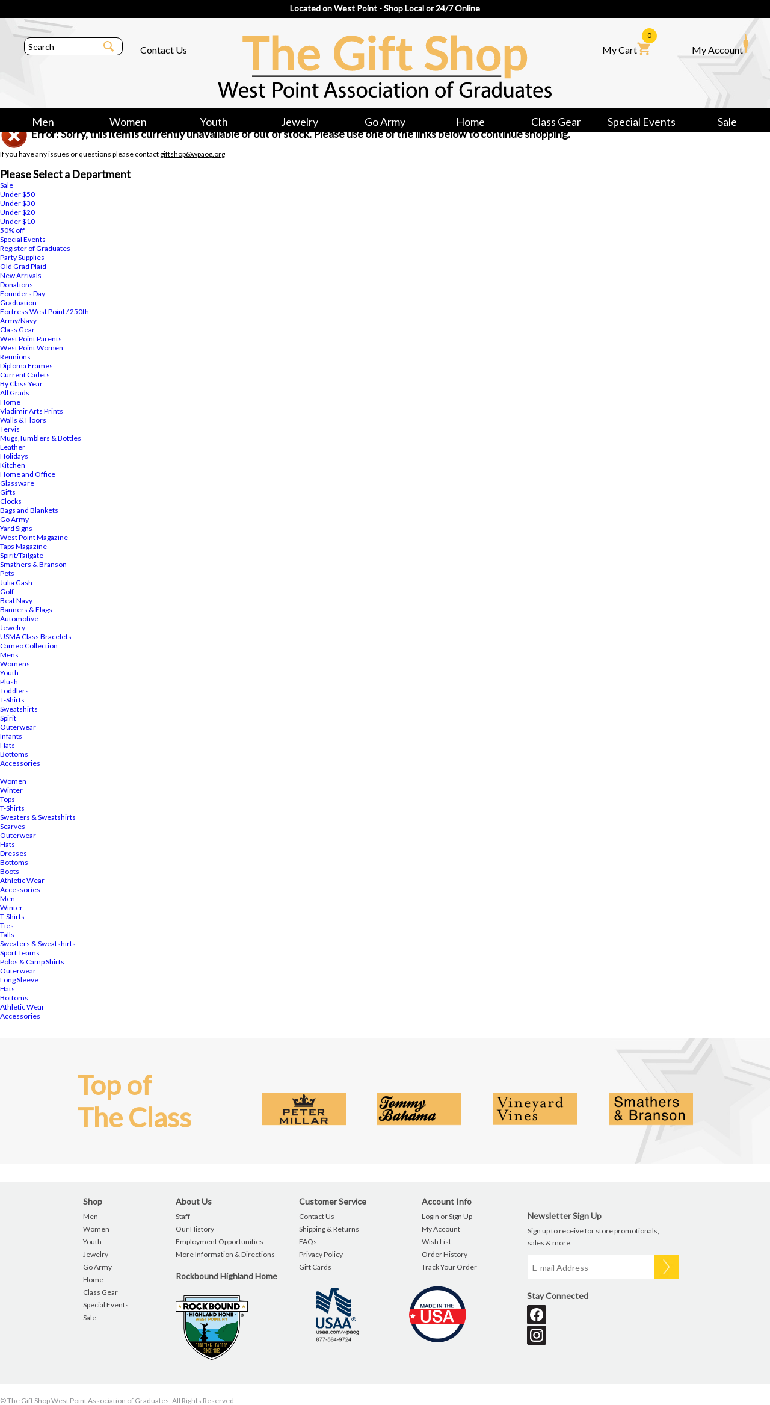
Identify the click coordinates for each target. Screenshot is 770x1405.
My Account (720, 44)
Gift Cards (315, 1266)
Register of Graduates (35, 248)
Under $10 (17, 221)
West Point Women (31, 347)
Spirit (8, 717)
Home (470, 121)
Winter (11, 790)
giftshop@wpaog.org (192, 153)
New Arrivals (21, 275)
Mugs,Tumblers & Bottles (40, 437)
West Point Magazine (34, 537)
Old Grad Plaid (23, 266)
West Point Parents (31, 338)
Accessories (20, 763)
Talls (7, 934)
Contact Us (163, 49)
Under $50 (17, 194)
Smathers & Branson (33, 564)
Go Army (385, 121)
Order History (444, 1254)
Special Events (642, 121)
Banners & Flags (26, 609)
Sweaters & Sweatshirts (38, 817)
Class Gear (556, 121)
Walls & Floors (23, 419)
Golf (7, 591)
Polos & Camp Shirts (32, 961)
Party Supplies (22, 257)
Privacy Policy (321, 1254)
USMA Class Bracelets (36, 636)
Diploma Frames (26, 365)
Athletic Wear (22, 880)
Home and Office (27, 474)
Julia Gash (16, 582)
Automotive (19, 618)
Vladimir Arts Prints (31, 410)
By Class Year (21, 383)
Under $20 (17, 212)
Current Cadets (25, 374)
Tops (7, 799)
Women (128, 121)
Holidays (14, 456)
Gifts (8, 492)
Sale (727, 121)
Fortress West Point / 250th (44, 311)
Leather (12, 446)
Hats (7, 744)
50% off (12, 230)
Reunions (15, 356)
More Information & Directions (225, 1254)
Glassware (17, 483)
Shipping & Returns (329, 1228)
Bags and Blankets (29, 510)
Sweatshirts (19, 708)
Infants (11, 735)
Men (43, 121)
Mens (9, 654)
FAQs (308, 1241)
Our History (195, 1228)
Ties (7, 925)
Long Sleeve (19, 979)
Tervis (10, 428)
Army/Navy (18, 320)
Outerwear (18, 726)
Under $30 (17, 203)
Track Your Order (449, 1266)
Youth (214, 121)
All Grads (14, 392)
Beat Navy (16, 600)
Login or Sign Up (447, 1216)
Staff (183, 1216)
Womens (15, 663)
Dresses (13, 853)
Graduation (18, 302)
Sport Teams (20, 952)
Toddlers (14, 690)
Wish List (436, 1241)
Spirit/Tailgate (21, 555)
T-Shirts (12, 699)
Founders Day (22, 293)
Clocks (11, 501)
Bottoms (14, 753)
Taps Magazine (23, 546)
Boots (9, 871)
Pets (7, 573)
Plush (9, 681)
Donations (16, 284)
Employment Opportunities (219, 1241)
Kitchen (12, 465)
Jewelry (299, 121)
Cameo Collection (29, 645)
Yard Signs (16, 528)
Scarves (12, 826)
